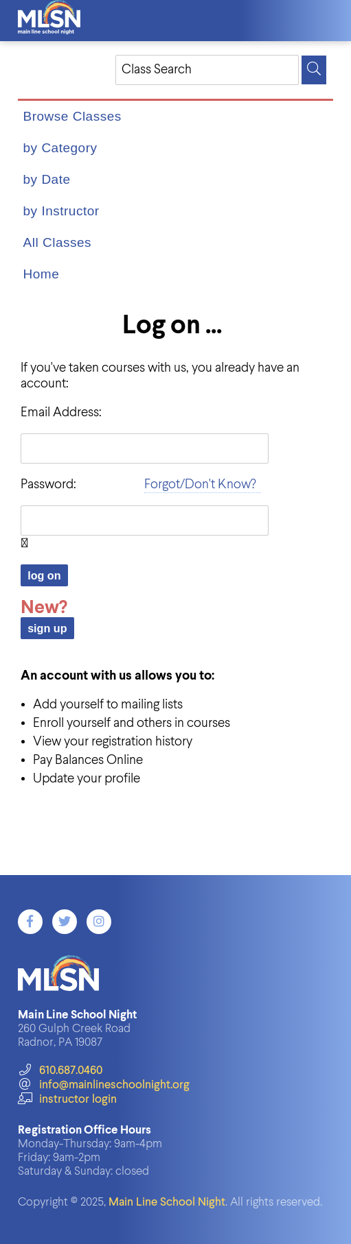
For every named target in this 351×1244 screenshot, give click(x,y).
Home (41, 274)
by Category (60, 148)
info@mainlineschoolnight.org (104, 1085)
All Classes (57, 242)
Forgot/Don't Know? (200, 484)
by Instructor (61, 211)
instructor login (67, 1099)
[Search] (314, 70)
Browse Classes (72, 116)
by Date (47, 179)
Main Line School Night (167, 1202)
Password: (48, 484)
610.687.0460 (60, 1071)
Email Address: (61, 412)
